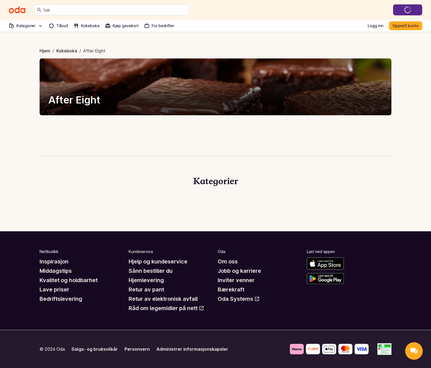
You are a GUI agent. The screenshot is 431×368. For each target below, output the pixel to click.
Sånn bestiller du (151, 271)
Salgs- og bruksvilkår (94, 349)
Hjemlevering (146, 280)
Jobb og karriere (239, 271)
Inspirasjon (54, 261)
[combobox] (115, 10)
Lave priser (54, 289)
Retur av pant (146, 289)
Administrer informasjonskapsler (192, 349)
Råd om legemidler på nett (166, 308)
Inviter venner (236, 280)
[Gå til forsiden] (17, 10)
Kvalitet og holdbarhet (69, 280)
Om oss (228, 261)
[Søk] (39, 10)
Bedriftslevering (61, 299)
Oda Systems (239, 299)
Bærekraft (231, 289)
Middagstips (56, 271)
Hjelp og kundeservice (158, 261)
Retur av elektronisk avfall (163, 299)
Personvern (137, 349)
